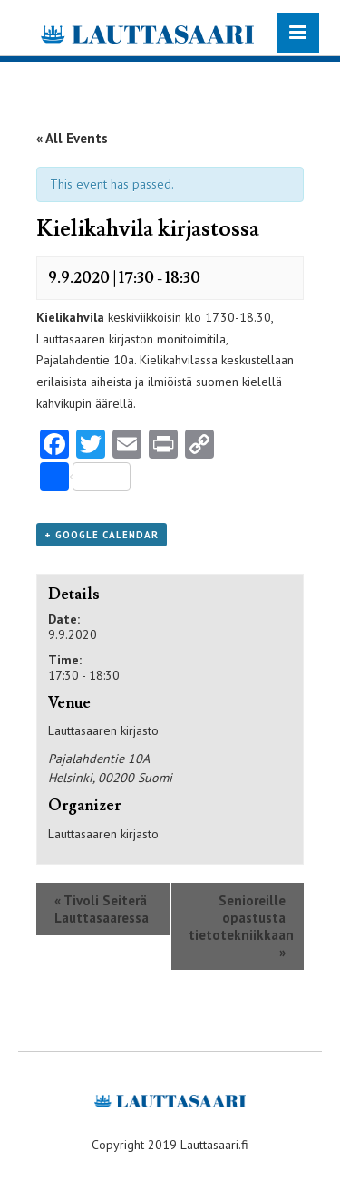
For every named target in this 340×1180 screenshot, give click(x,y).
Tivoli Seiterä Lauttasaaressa (101, 909)
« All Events (72, 138)
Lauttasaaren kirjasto (103, 834)
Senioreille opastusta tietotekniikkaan (241, 926)
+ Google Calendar (101, 534)
